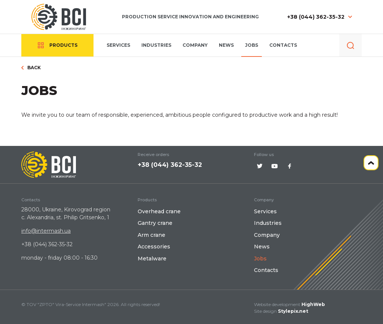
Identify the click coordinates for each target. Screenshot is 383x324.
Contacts (283, 45)
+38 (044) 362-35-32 (315, 17)
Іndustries (156, 45)
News (226, 45)
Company (195, 45)
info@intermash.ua (46, 230)
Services (118, 45)
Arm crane (151, 235)
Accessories (154, 246)
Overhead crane (159, 211)
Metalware (152, 258)
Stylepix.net (293, 311)
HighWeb (313, 304)
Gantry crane (155, 223)
